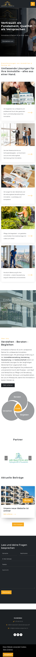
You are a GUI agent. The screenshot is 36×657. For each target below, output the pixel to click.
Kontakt (18, 318)
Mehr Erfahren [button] (8, 652)
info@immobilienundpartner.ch (19, 628)
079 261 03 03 (19, 621)
